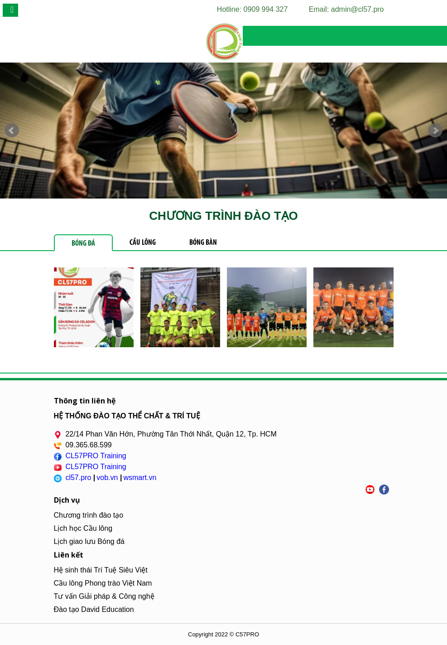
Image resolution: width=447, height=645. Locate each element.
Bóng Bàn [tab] (203, 243)
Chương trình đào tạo (89, 515)
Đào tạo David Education (94, 609)
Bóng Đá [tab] (83, 243)
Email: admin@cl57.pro (346, 9)
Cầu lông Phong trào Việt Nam (103, 583)
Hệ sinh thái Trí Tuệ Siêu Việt (101, 570)
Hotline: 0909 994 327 (252, 9)
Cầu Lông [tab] (143, 243)
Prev (12, 130)
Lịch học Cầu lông (83, 528)
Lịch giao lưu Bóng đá (89, 541)
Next (435, 130)
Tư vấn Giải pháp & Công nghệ (104, 596)
